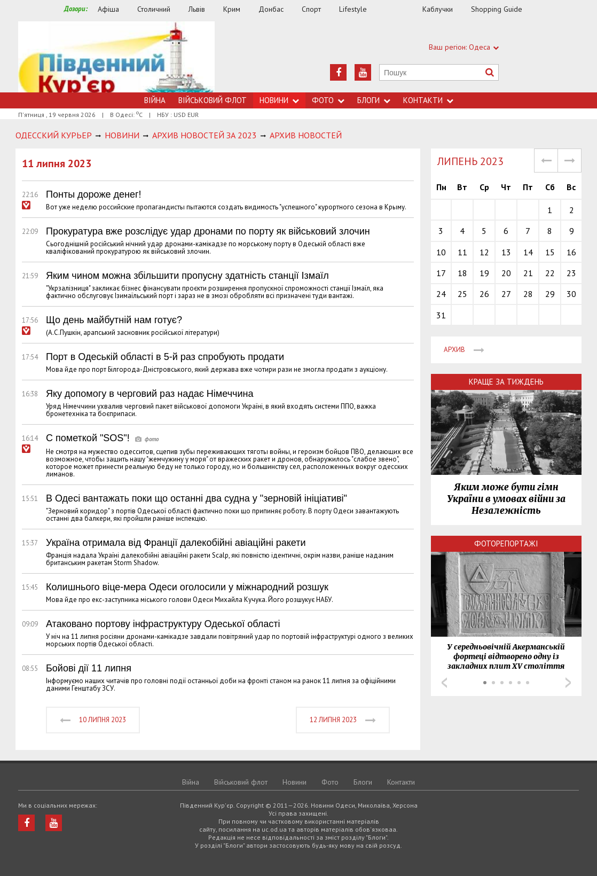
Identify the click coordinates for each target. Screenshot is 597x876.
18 (462, 273)
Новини (279, 100)
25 (462, 293)
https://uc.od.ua (116, 56)
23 (571, 273)
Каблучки (437, 9)
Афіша (108, 9)
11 (462, 252)
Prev (444, 682)
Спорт (311, 9)
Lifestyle (353, 9)
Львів (196, 9)
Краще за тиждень (506, 382)
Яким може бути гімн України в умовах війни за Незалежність (506, 499)
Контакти (428, 100)
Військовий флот (212, 100)
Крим (231, 9)
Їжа (400, 9)
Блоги (373, 100)
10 (441, 252)
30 (571, 293)
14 (528, 252)
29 (550, 293)
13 (506, 252)
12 (484, 252)
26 (484, 293)
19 (484, 273)
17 (441, 273)
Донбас (271, 9)
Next (568, 682)
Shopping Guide (496, 9)
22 (550, 273)
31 (441, 315)
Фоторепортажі (506, 543)
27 (506, 293)
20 (506, 273)
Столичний (153, 9)
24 (441, 293)
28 (528, 293)
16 (571, 252)
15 (550, 252)
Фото (328, 100)
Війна (155, 100)
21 (528, 273)
